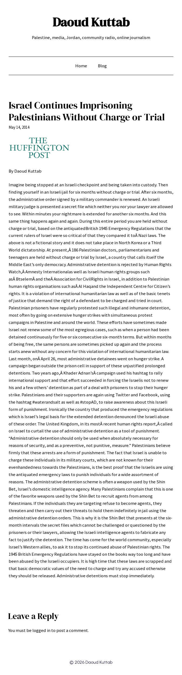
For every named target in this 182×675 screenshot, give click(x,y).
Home (81, 66)
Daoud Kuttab (91, 22)
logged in (41, 630)
